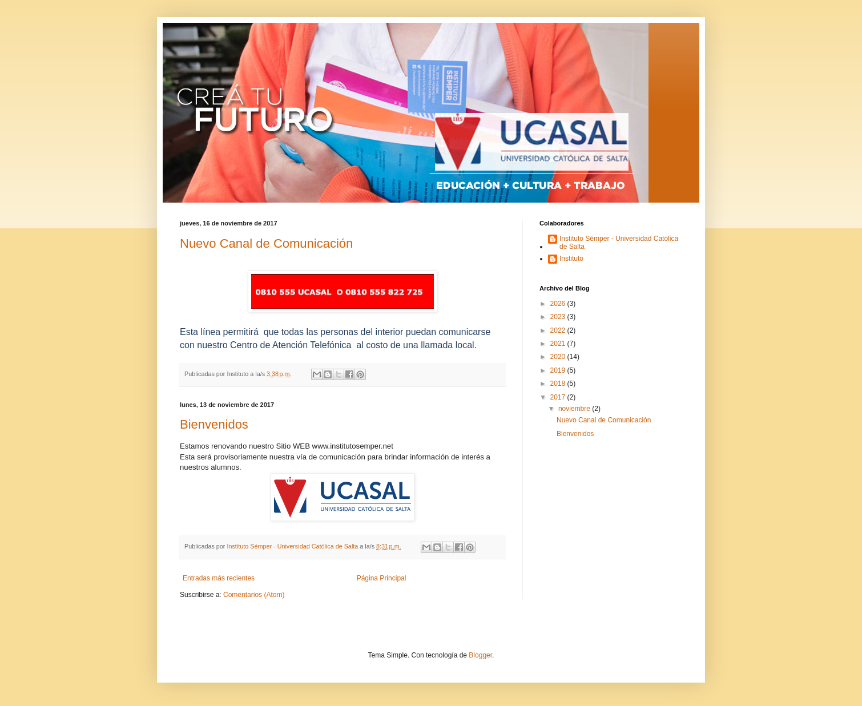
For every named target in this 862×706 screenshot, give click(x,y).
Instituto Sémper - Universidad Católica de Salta (618, 243)
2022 (558, 330)
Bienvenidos (214, 424)
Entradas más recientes (219, 578)
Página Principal (381, 578)
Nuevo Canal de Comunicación (266, 243)
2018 (558, 384)
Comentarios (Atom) (253, 595)
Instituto (571, 259)
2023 (558, 317)
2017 (558, 397)
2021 (558, 344)
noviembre (575, 409)
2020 (558, 357)
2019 (558, 370)
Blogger (480, 655)
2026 (558, 304)
